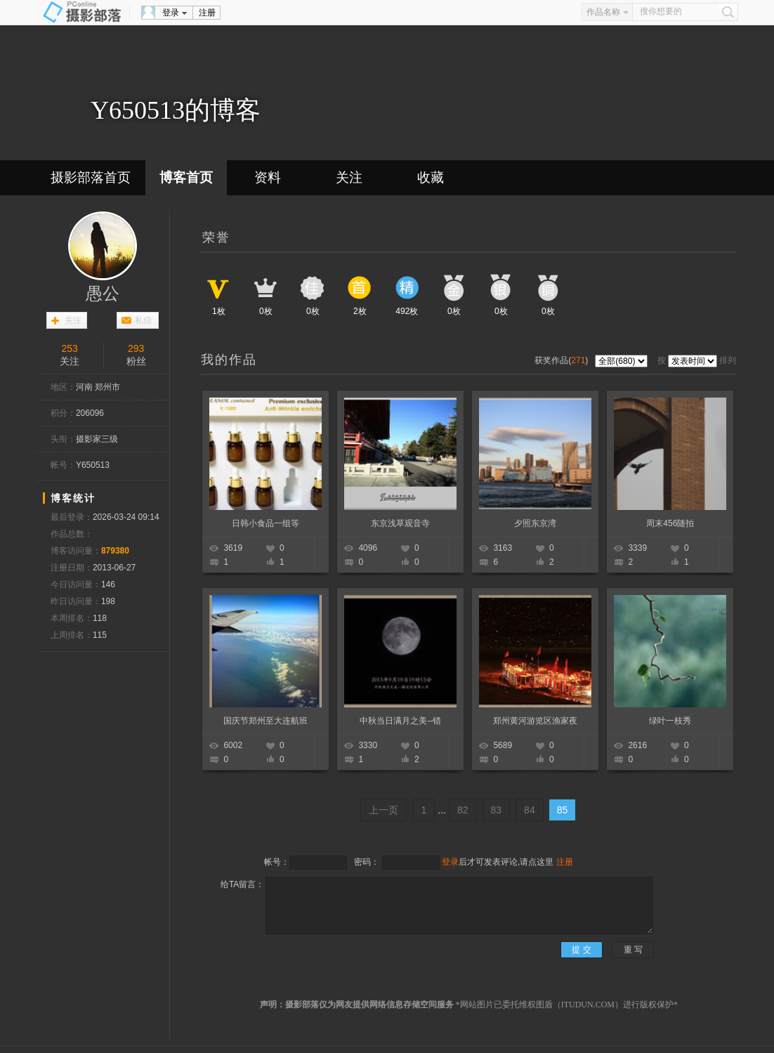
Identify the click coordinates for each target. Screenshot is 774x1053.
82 (462, 810)
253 (70, 348)
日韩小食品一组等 (265, 523)
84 (529, 810)
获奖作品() (562, 360)
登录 (170, 12)
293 (136, 348)
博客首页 (186, 177)
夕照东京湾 (535, 523)
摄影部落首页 (91, 177)
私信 (143, 320)
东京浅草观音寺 (400, 523)
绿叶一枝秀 (670, 721)
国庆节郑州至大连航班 (265, 721)
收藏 (430, 177)
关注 (349, 177)
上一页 (383, 810)
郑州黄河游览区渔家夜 (535, 721)
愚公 (102, 293)
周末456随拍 (670, 523)
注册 (207, 13)
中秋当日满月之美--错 (400, 721)
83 (496, 810)
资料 (267, 177)
